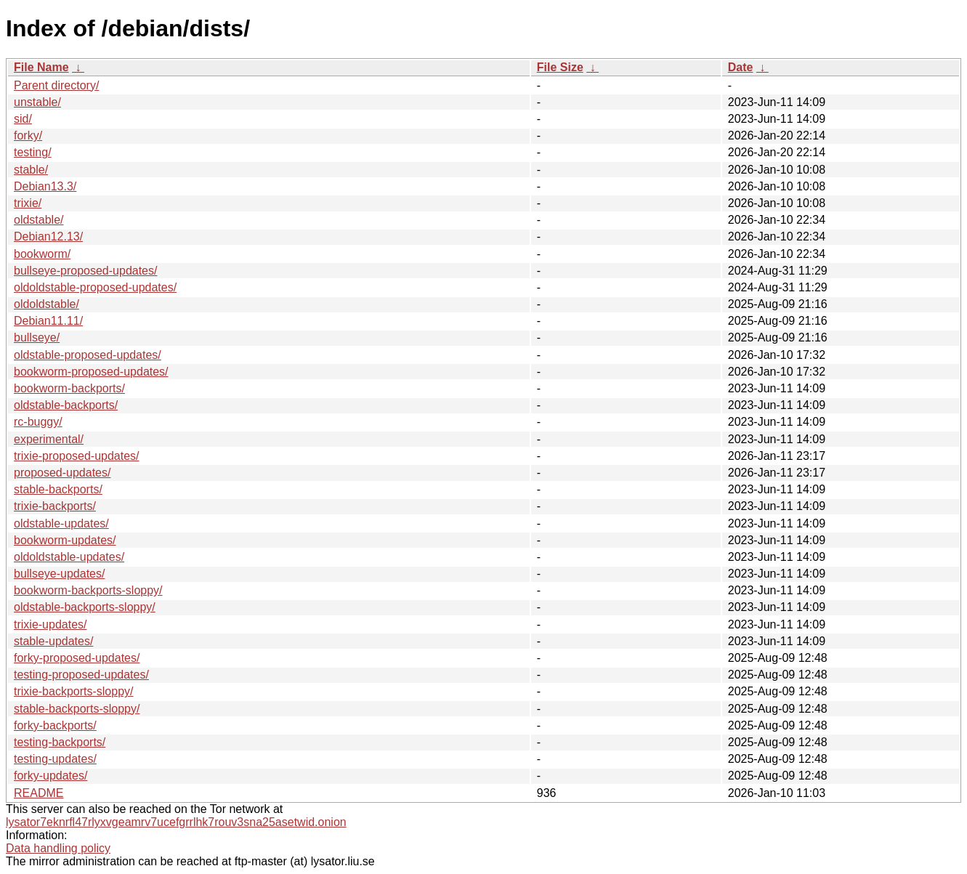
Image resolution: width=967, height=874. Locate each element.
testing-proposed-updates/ (81, 674)
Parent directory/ (56, 85)
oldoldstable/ (46, 304)
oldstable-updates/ (61, 523)
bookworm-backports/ (69, 388)
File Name (41, 67)
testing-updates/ (55, 759)
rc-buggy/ (38, 422)
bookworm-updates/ (65, 540)
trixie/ (27, 203)
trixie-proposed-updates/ (76, 456)
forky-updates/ (50, 775)
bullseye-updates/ (59, 573)
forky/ (28, 135)
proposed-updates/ (62, 472)
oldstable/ (39, 220)
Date (740, 67)
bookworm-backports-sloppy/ (88, 590)
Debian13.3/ (45, 186)
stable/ (31, 169)
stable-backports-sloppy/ (76, 709)
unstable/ (37, 102)
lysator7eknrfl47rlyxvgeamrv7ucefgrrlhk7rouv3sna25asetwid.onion (176, 822)
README (38, 793)
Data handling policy (58, 848)
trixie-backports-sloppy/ (74, 691)
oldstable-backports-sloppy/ (84, 607)
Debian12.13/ (48, 236)
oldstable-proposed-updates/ (87, 355)
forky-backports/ (55, 725)
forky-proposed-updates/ (76, 658)
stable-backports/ (58, 489)
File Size (560, 67)
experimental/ (49, 439)
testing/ (33, 152)
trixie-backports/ (55, 506)
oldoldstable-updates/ (69, 557)
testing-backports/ (59, 742)
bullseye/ (37, 337)
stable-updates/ (53, 641)
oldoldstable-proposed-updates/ (95, 287)
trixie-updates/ (50, 624)
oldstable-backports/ (66, 405)
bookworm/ (42, 254)
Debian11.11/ (48, 321)
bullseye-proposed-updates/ (85, 270)
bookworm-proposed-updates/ (91, 371)
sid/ (23, 119)
